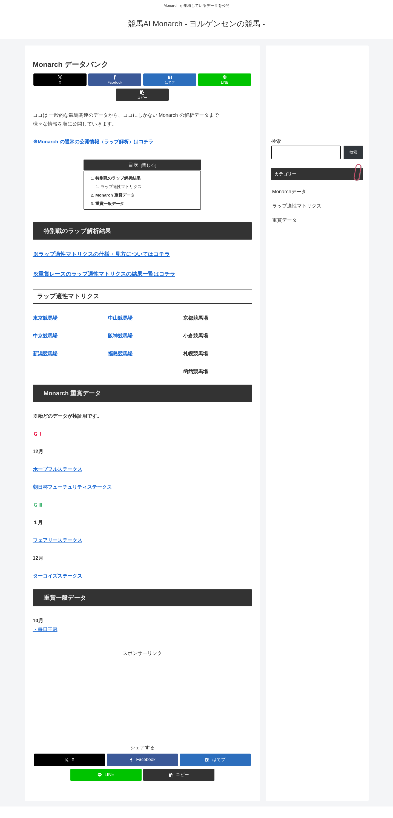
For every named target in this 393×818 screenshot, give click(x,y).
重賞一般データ (111, 190)
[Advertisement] (142, 682)
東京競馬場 (45, 305)
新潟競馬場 (45, 340)
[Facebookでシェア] (105, 79)
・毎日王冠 (45, 616)
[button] (215, 79)
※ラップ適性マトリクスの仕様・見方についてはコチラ (101, 241)
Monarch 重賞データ (116, 181)
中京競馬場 (45, 322)
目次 (133, 150)
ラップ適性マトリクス (123, 172)
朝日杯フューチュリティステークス (72, 474)
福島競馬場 (120, 340)
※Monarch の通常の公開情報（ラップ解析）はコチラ (93, 126)
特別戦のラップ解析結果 (120, 163)
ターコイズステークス (57, 563)
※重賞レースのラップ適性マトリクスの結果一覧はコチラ (104, 261)
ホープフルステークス (57, 456)
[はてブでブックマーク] (142, 79)
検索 (276, 141)
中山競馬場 (120, 305)
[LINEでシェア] (179, 79)
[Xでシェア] (68, 79)
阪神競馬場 (120, 322)
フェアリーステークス (57, 527)
